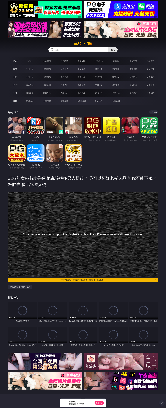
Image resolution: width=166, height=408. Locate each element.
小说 (15, 93)
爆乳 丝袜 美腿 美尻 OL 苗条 (20, 287)
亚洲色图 (47, 85)
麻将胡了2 (99, 61)
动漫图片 (81, 85)
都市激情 (30, 93)
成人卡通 (64, 77)
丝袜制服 (116, 69)
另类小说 (116, 93)
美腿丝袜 (98, 85)
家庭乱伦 (47, 93)
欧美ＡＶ (64, 69)
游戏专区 (81, 61)
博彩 (15, 60)
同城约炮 (30, 101)
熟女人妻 (98, 69)
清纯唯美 (116, 85)
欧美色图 (64, 85)
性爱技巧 (150, 93)
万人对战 (64, 61)
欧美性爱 (81, 77)
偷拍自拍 (47, 77)
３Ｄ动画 (81, 69)
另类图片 (150, 85)
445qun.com (83, 44)
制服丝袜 (98, 77)
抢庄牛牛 (150, 61)
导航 (15, 101)
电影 (15, 76)
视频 (15, 68)
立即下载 (99, 403)
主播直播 (133, 69)
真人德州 (47, 61)
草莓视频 (64, 101)
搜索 (113, 49)
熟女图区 (133, 85)
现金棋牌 (133, 61)
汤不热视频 (81, 101)
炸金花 (116, 61)
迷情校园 (98, 93)
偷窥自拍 (30, 85)
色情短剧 (116, 101)
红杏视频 (98, 101)
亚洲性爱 (30, 77)
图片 (15, 85)
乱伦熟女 (133, 77)
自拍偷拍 (47, 69)
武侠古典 (81, 93)
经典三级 (116, 77)
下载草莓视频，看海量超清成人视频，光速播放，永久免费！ (109, 280)
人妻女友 (64, 93)
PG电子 (30, 61)
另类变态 (150, 77)
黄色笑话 (133, 93)
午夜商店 (47, 101)
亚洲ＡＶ (30, 69)
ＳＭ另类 (150, 69)
